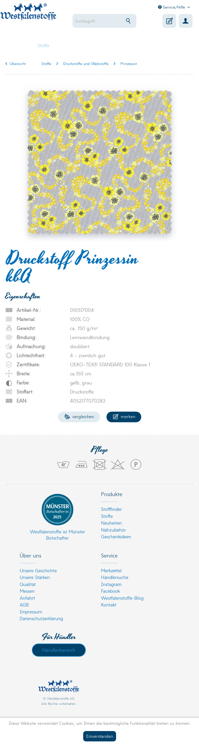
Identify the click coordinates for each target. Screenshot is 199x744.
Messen (27, 591)
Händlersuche (114, 577)
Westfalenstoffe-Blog (122, 598)
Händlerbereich (58, 649)
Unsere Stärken (35, 577)
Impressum (31, 611)
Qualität (28, 584)
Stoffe (107, 516)
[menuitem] (104, 21)
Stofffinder (111, 509)
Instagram (111, 584)
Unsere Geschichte (38, 570)
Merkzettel (111, 570)
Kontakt (108, 604)
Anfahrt (27, 598)
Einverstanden (99, 736)
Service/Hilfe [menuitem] (172, 7)
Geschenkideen (116, 536)
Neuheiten (111, 522)
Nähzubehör (113, 529)
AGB (24, 604)
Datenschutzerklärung (41, 618)
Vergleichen (79, 416)
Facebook (110, 591)
